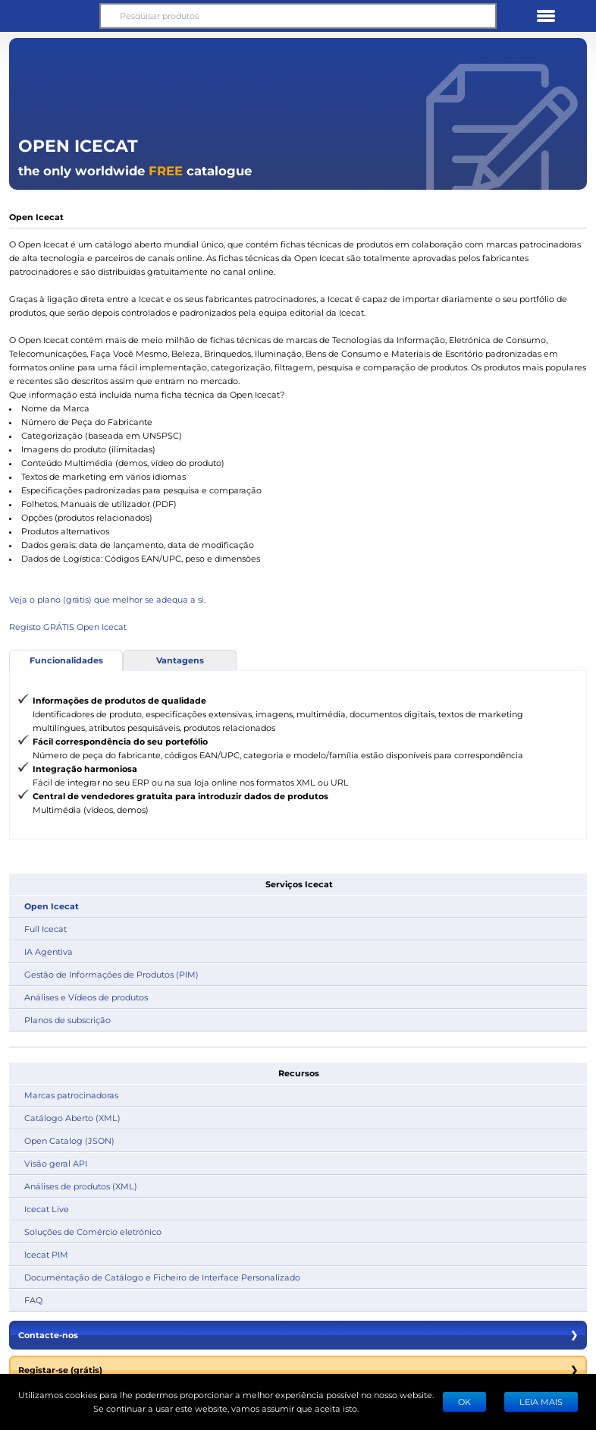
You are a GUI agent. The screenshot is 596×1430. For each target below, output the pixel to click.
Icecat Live (46, 1209)
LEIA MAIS (541, 1401)
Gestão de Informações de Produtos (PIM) (111, 974)
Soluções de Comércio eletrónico (93, 1231)
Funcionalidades (66, 660)
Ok (464, 1401)
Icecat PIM (46, 1254)
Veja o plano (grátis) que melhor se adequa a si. (107, 599)
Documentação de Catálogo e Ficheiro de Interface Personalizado (162, 1277)
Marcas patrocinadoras (71, 1095)
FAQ (33, 1300)
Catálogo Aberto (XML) (72, 1117)
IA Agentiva (48, 951)
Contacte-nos (298, 1335)
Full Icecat (45, 928)
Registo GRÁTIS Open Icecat (68, 626)
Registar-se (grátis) (298, 1370)
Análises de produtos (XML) (80, 1186)
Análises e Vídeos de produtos (86, 997)
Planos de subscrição (67, 1020)
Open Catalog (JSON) (69, 1140)
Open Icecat (51, 906)
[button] (50, 16)
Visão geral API (55, 1163)
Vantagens (180, 660)
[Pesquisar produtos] (298, 16)
